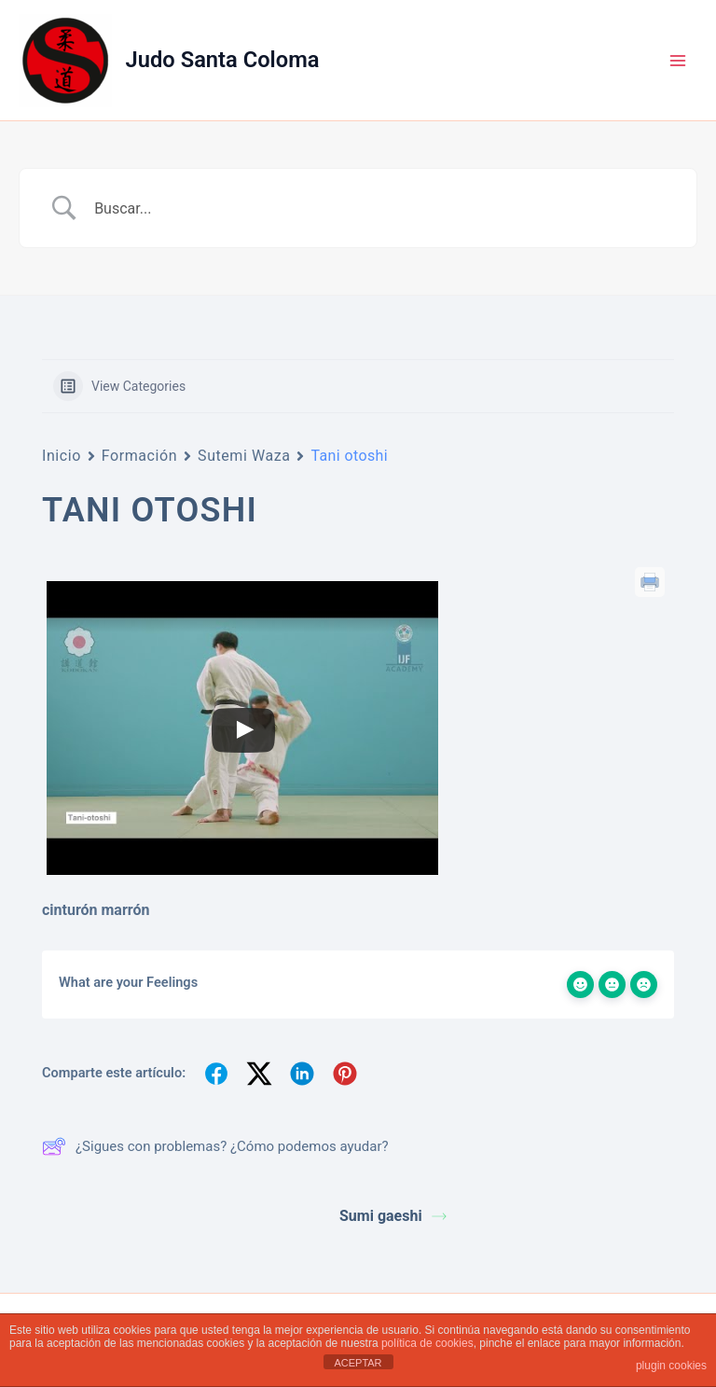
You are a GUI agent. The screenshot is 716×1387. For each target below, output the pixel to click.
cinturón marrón (95, 910)
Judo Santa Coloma (223, 60)
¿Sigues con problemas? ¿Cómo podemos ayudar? (215, 1146)
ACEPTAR (357, 1362)
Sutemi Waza (244, 456)
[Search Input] (381, 208)
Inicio (61, 456)
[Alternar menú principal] (677, 60)
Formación (139, 456)
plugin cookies (671, 1365)
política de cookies (427, 1343)
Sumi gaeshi (393, 1216)
